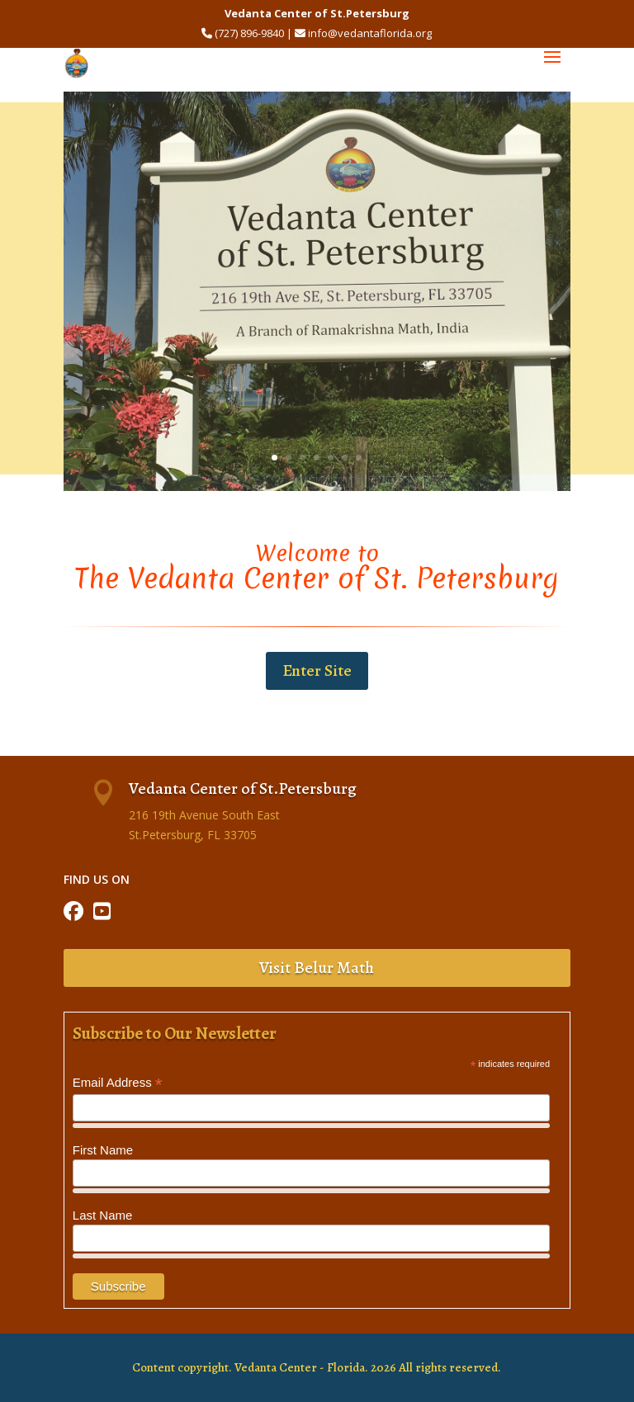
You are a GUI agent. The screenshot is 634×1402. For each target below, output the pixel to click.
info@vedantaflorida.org (370, 33)
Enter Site (317, 670)
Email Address (118, 1083)
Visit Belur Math (316, 967)
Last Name (103, 1215)
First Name (103, 1150)
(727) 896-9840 (249, 33)
